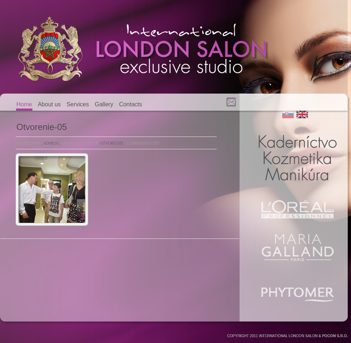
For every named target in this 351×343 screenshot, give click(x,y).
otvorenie (111, 143)
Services (78, 104)
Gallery (104, 104)
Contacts (130, 104)
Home (24, 104)
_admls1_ (51, 143)
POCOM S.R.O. (335, 336)
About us (49, 104)
